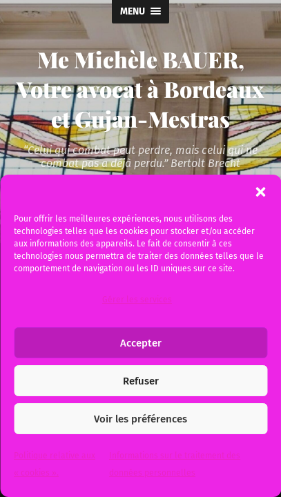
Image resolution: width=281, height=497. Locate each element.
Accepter (141, 343)
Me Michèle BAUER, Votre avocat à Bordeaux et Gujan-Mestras (140, 88)
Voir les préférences (140, 419)
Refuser (141, 381)
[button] (260, 192)
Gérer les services (137, 299)
